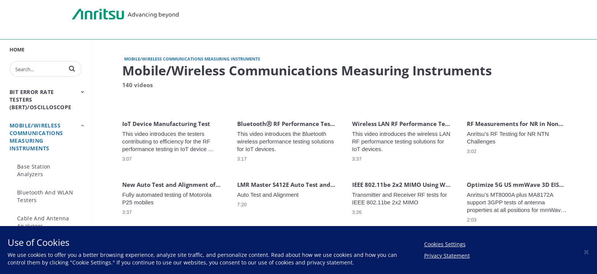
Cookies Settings (445, 244)
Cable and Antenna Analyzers (43, 222)
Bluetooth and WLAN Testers (45, 196)
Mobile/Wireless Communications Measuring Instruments (36, 137)
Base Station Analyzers (34, 170)
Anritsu (125, 14)
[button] (72, 68)
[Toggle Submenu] (82, 92)
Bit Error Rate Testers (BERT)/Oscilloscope (41, 99)
